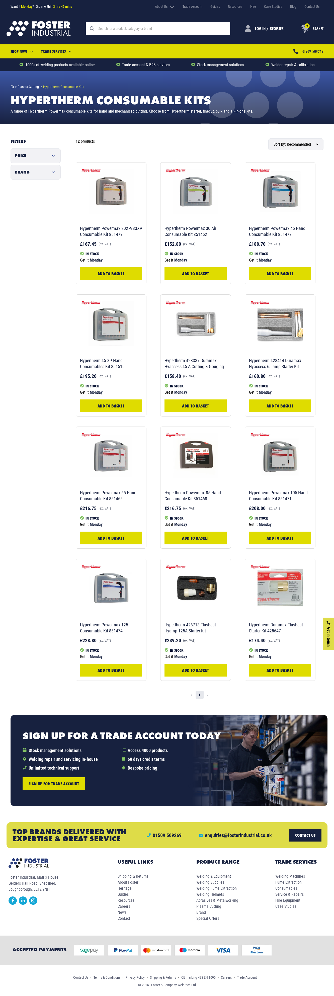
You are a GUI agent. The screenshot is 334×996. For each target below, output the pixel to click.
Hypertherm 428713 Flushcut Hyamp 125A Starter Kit (190, 627)
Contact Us (311, 7)
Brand (201, 912)
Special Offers (207, 918)
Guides (215, 7)
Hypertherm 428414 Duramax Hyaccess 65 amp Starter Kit (275, 363)
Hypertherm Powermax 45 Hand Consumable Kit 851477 (277, 231)
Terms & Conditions (107, 977)
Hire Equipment (287, 900)
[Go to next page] (208, 695)
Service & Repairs (289, 894)
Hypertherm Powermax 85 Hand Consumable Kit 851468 (192, 495)
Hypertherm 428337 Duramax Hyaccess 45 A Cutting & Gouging (194, 363)
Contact (124, 918)
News (122, 912)
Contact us (305, 835)
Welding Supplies (210, 882)
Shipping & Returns (133, 876)
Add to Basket (111, 274)
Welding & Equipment (213, 876)
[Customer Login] (264, 28)
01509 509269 (312, 51)
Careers (124, 906)
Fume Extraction (288, 882)
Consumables (286, 888)
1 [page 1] (199, 695)
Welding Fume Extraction (216, 888)
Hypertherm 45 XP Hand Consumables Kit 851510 (102, 363)
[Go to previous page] (192, 695)
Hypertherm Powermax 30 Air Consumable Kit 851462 (190, 231)
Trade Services (56, 51)
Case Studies (273, 7)
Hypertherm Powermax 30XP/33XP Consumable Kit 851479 (111, 231)
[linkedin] (24, 903)
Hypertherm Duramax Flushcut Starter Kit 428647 (276, 627)
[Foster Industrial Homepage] (39, 28)
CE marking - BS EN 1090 (198, 977)
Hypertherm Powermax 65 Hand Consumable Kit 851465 (108, 495)
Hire (253, 7)
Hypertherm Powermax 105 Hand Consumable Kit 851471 (278, 495)
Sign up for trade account (54, 784)
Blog (293, 7)
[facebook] (14, 903)
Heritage (125, 888)
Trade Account (192, 7)
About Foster (128, 882)
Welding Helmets (210, 894)
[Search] (162, 28)
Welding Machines (290, 876)
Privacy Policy (135, 977)
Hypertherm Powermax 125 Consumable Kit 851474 (104, 627)
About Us (165, 6)
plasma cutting (30, 87)
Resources (235, 7)
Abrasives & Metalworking (217, 900)
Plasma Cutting (208, 906)
